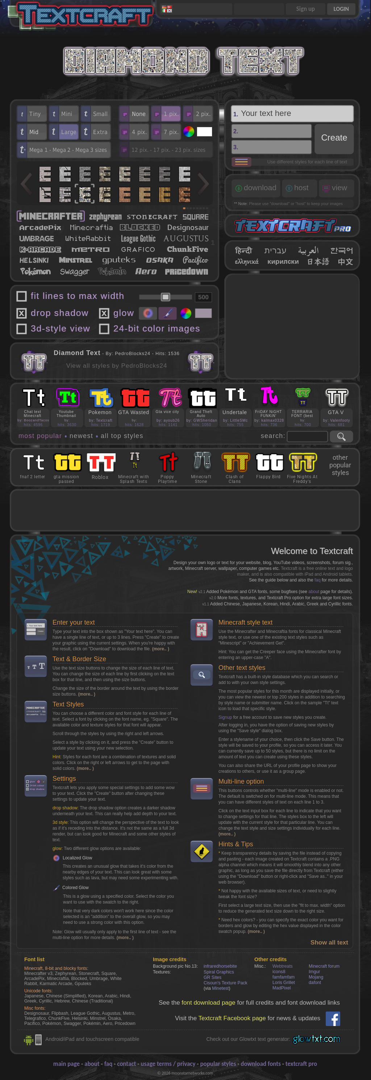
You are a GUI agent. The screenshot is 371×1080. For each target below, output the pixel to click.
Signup (225, 717)
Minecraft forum (324, 966)
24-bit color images (156, 328)
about (313, 591)
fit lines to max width (78, 296)
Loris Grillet (283, 982)
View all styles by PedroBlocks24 (116, 365)
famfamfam (283, 977)
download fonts (261, 1064)
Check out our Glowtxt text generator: (249, 1039)
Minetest (220, 988)
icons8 (278, 971)
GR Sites (212, 977)
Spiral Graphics (219, 972)
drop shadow (60, 313)
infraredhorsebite (220, 966)
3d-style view (60, 328)
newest (81, 435)
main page (66, 1064)
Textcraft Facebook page (232, 1018)
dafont (315, 982)
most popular (40, 435)
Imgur (314, 971)
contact (126, 1064)
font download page (208, 1002)
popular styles (218, 1064)
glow (123, 313)
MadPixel (281, 988)
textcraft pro (301, 1064)
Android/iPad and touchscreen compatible (92, 1039)
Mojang (316, 977)
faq (317, 580)
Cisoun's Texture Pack (225, 982)
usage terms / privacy (168, 1064)
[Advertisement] (292, 326)
